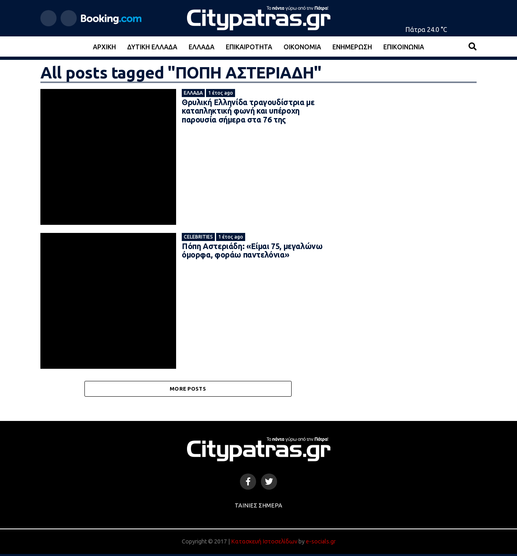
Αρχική (104, 47)
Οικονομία (302, 47)
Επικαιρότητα (249, 47)
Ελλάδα (201, 47)
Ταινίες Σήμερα (258, 508)
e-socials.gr (321, 544)
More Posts (188, 390)
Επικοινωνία (403, 47)
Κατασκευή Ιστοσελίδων (264, 544)
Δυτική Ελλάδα (152, 47)
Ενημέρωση (352, 47)
